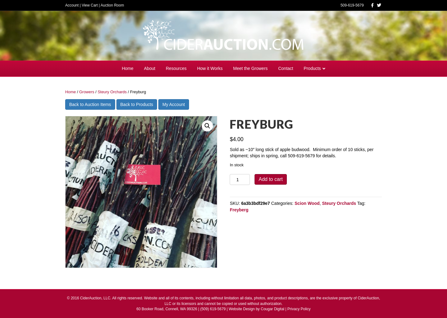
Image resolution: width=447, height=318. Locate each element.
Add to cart (270, 179)
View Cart (90, 5)
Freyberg (239, 209)
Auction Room (112, 5)
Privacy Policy (299, 309)
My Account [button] (173, 104)
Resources (176, 68)
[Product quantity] (240, 179)
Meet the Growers (250, 68)
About (150, 68)
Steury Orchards (112, 92)
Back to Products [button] (136, 104)
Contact (285, 68)
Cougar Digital (272, 309)
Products (312, 68)
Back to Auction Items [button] (90, 104)
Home (127, 68)
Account (72, 5)
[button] (207, 125)
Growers (86, 92)
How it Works (210, 68)
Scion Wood (307, 203)
